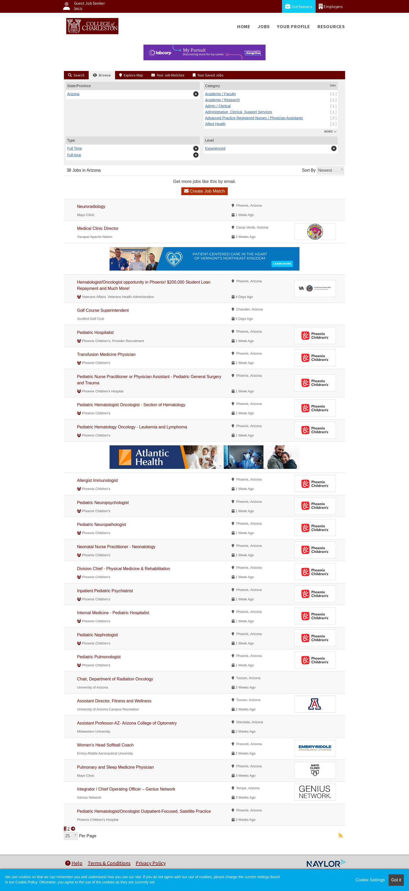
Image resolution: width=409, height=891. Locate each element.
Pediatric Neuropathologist (101, 524)
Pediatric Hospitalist (95, 332)
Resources (331, 26)
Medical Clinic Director (97, 228)
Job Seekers (298, 6)
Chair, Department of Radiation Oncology (115, 679)
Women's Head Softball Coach (105, 745)
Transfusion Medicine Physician (106, 354)
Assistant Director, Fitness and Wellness (114, 701)
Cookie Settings (370, 880)
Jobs (264, 26)
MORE (330, 131)
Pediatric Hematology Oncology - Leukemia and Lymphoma (132, 427)
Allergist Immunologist (97, 480)
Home (243, 26)
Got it (396, 880)
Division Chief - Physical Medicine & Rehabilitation (123, 568)
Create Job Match (204, 191)
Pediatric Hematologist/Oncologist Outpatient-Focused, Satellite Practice (144, 811)
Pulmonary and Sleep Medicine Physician (115, 767)
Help (73, 863)
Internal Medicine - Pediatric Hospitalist (113, 613)
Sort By (309, 170)
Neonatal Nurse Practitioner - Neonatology (116, 547)
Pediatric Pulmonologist (99, 657)
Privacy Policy (151, 863)
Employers (331, 6)
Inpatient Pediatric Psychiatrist (105, 591)
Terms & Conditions (109, 863)
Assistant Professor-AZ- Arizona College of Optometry (127, 723)
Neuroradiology (91, 206)
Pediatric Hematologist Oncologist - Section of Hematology (131, 405)
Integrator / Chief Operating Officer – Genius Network (126, 789)
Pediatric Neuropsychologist (103, 502)
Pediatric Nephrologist (97, 635)
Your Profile (293, 26)
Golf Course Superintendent (103, 310)
